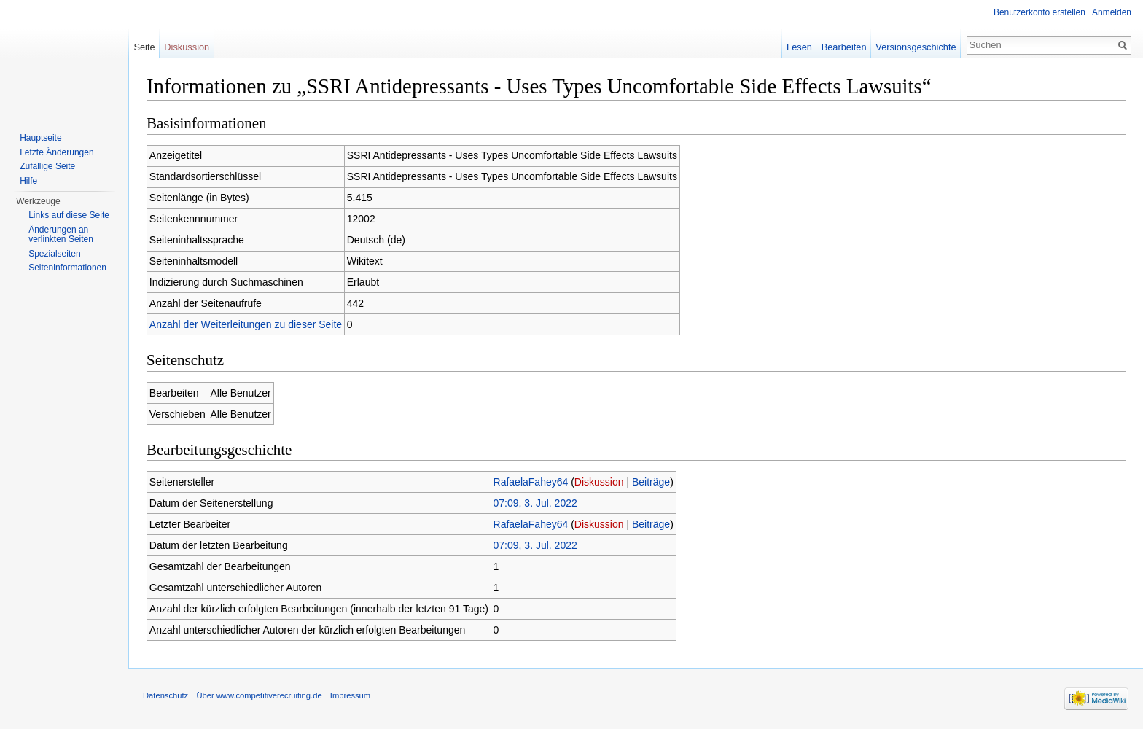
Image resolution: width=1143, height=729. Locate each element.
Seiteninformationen (67, 267)
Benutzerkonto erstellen (1039, 12)
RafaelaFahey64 (531, 482)
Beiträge (651, 482)
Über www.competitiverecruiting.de (258, 695)
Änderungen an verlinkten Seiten (60, 235)
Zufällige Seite (47, 166)
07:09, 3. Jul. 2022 (535, 503)
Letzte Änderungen (56, 152)
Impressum (350, 695)
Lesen (799, 47)
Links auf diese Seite (68, 215)
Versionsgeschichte (915, 47)
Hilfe (28, 181)
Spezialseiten (54, 254)
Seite (144, 47)
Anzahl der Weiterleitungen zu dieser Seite (245, 324)
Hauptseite (40, 138)
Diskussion (599, 482)
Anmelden (1111, 12)
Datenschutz (165, 695)
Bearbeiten (844, 47)
